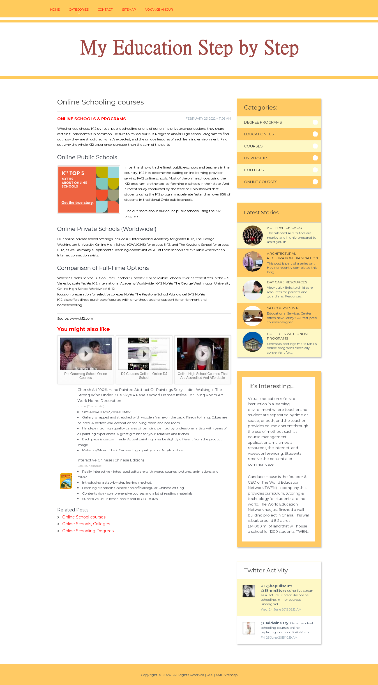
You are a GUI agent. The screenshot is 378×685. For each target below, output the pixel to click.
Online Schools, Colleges (86, 523)
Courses (253, 146)
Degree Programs (263, 122)
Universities (256, 158)
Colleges (254, 170)
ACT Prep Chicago (284, 228)
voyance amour (159, 9)
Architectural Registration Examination (292, 255)
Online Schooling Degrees (88, 530)
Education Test (260, 134)
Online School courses (83, 517)
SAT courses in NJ (283, 308)
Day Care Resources (287, 282)
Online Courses (261, 181)
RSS (210, 675)
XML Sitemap (227, 675)
